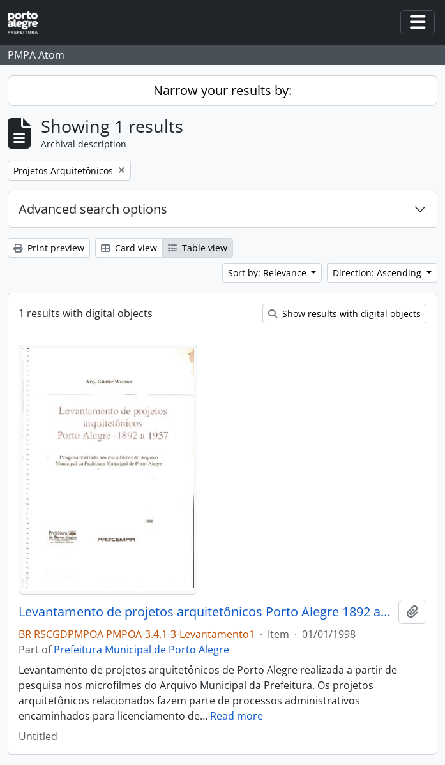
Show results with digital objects (344, 314)
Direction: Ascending (378, 273)
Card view (129, 248)
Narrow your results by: (222, 90)
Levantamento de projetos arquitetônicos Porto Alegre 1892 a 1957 (206, 612)
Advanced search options (93, 209)
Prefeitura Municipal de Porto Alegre (141, 649)
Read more (236, 716)
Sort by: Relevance (268, 273)
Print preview (48, 248)
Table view (197, 248)
